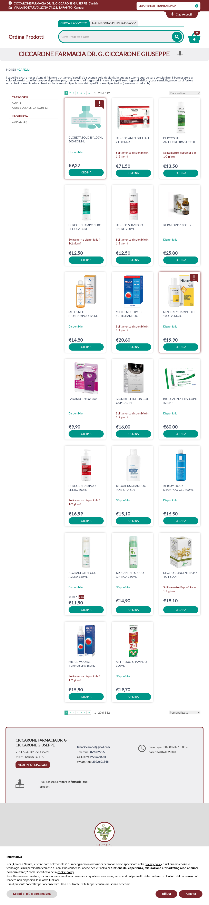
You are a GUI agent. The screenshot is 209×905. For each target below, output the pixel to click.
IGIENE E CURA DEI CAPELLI (30, 107)
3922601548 (98, 756)
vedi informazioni (32, 764)
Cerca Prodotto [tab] (73, 23)
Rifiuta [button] (166, 893)
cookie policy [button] (66, 872)
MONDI (11, 69)
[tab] (114, 23)
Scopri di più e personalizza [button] (32, 893)
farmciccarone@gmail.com (93, 747)
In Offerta (19, 122)
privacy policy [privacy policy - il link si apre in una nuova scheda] (153, 864)
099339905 (97, 752)
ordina (86, 172)
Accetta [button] (191, 893)
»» (89, 92)
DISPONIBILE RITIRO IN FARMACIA (157, 5)
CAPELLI (16, 103)
